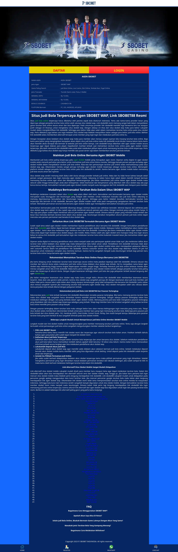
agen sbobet (79, 160)
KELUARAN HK (91, 427)
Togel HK (91, 488)
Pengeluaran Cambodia (91, 471)
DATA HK (91, 406)
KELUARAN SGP (91, 401)
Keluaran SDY (91, 499)
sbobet (70, 194)
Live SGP (91, 492)
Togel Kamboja (91, 474)
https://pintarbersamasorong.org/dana (91, 399)
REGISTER (66, 548)
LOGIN (119, 70)
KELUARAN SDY (91, 434)
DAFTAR (59, 70)
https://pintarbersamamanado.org (92, 396)
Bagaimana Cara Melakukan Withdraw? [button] (88, 530)
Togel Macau (91, 443)
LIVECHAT (155, 548)
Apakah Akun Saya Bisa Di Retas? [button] (88, 515)
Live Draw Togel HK (91, 490)
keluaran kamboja (91, 469)
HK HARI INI (91, 410)
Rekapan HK (91, 452)
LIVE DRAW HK (91, 450)
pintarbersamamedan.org (91, 394)
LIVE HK (91, 457)
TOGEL (91, 429)
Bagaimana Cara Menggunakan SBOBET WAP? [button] (87, 511)
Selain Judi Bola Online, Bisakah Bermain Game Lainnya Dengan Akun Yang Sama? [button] (88, 520)
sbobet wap (39, 273)
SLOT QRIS (91, 424)
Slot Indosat (91, 502)
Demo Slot (91, 408)
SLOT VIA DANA (91, 445)
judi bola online (41, 121)
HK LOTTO (91, 441)
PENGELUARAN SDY (92, 413)
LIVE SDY (91, 460)
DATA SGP (91, 403)
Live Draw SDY (91, 495)
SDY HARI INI (91, 462)
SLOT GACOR (91, 464)
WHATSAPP (111, 548)
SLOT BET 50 (91, 467)
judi (47, 295)
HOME (22, 548)
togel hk (91, 476)
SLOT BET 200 (91, 448)
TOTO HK (91, 417)
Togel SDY (92, 497)
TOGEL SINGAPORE (91, 422)
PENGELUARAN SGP (91, 438)
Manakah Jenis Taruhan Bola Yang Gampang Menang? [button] (88, 525)
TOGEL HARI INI (91, 420)
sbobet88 (42, 228)
